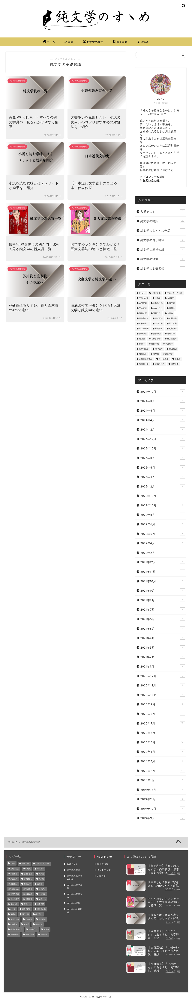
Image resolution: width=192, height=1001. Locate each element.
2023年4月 (162, 477)
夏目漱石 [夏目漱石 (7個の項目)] (143, 313)
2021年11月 (162, 571)
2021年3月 (162, 647)
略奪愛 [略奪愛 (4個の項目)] (156, 354)
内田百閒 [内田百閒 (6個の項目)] (143, 303)
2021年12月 (162, 562)
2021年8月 (162, 600)
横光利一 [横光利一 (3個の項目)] (169, 344)
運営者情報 (102, 864)
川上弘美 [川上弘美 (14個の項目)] (173, 323)
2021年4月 (162, 638)
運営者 (143, 42)
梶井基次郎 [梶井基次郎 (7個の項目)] (172, 339)
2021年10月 (162, 581)
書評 (69, 42)
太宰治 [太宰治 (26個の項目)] (170, 313)
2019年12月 (162, 790)
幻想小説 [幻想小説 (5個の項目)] (173, 328)
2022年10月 (162, 505)
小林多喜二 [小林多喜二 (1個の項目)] (143, 323)
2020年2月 (162, 771)
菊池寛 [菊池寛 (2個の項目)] (177, 359)
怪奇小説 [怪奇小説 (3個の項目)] (143, 334)
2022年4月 (162, 543)
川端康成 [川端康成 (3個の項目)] (159, 328)
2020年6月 (162, 733)
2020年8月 (162, 714)
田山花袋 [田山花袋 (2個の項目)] (173, 349)
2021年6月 (162, 619)
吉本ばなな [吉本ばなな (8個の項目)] (158, 308)
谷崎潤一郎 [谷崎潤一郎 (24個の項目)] (143, 364)
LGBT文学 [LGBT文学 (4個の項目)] (156, 293)
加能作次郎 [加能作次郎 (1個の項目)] (158, 303)
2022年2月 (162, 553)
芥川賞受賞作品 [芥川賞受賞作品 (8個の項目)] (145, 359)
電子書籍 (120, 42)
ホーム (49, 42)
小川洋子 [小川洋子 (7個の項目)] (173, 318)
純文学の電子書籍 (162, 240)
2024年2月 (162, 429)
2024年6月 (162, 410)
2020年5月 (162, 742)
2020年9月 (162, 704)
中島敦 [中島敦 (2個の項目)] (158, 298)
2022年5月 (162, 534)
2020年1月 (162, 780)
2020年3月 (162, 761)
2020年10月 (162, 695)
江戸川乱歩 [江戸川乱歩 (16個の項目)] (143, 349)
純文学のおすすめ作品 (162, 230)
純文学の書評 (162, 221)
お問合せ (101, 875)
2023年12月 (162, 439)
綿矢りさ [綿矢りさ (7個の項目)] (169, 354)
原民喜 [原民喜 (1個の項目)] (172, 303)
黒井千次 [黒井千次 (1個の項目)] (174, 364)
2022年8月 (162, 515)
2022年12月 (162, 496)
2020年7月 (162, 723)
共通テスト (162, 211)
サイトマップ (103, 870)
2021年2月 (162, 657)
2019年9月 (162, 818)
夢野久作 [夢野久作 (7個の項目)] (157, 313)
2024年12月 (162, 391)
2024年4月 (162, 420)
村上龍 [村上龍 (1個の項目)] (142, 339)
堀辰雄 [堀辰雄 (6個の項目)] (172, 308)
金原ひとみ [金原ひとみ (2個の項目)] (159, 364)
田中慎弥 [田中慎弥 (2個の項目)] (159, 349)
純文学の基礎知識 (162, 249)
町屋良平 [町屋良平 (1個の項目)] (143, 354)
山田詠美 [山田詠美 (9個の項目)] (159, 323)
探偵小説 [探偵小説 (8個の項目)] (157, 334)
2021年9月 (162, 590)
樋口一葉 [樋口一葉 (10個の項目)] (155, 344)
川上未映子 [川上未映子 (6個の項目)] (143, 328)
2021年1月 (162, 666)
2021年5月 (162, 628)
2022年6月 (162, 524)
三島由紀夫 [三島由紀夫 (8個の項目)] (143, 298)
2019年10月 (162, 808)
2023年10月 (162, 448)
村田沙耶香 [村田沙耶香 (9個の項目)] (156, 339)
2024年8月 (162, 401)
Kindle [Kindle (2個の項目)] (142, 293)
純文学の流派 (162, 259)
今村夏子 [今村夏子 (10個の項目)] (171, 298)
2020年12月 (162, 676)
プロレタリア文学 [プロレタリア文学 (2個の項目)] (174, 293)
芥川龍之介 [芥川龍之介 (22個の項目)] (163, 359)
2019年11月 (162, 799)
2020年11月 (162, 685)
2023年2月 (162, 486)
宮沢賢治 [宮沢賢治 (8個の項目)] (159, 318)
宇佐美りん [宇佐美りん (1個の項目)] (143, 318)
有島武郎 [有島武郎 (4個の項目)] (171, 334)
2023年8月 (162, 458)
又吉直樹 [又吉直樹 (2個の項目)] (143, 308)
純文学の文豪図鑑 (162, 268)
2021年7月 (162, 609)
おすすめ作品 (93, 42)
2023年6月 (162, 467)
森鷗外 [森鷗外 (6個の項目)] (142, 344)
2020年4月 (162, 752)
